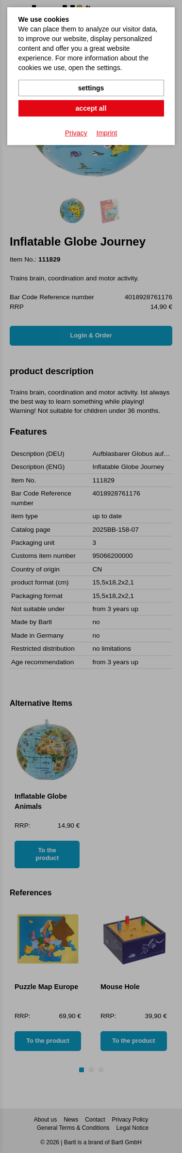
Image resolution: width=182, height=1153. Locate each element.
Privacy (76, 133)
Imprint (107, 133)
